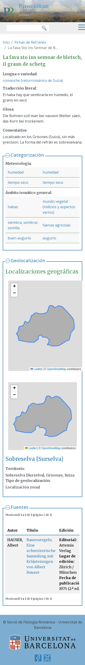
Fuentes (19, 507)
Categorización (27, 155)
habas (13, 206)
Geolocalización (28, 260)
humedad (16, 172)
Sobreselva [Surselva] (34, 458)
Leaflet (36, 369)
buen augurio (19, 238)
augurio (49, 238)
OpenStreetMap (56, 369)
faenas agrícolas (56, 225)
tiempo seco (18, 182)
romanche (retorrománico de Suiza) (33, 80)
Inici (6, 42)
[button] (14, 286)
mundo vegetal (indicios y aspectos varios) (59, 207)
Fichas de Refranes (30, 42)
